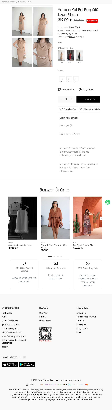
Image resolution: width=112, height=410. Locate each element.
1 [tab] (50, 256)
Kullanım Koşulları (10, 328)
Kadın (13, 2)
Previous (9, 218)
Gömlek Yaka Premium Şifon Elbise (54, 246)
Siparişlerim (81, 324)
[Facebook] (20, 357)
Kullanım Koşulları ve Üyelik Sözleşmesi (14, 341)
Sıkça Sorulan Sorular (12, 332)
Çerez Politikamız (10, 320)
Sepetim (80, 320)
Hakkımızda (7, 313)
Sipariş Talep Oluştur (86, 316)
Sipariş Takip (45, 320)
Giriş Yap (43, 313)
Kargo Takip (82, 328)
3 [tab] (58, 256)
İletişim (5, 346)
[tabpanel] (23, 220)
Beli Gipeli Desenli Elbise (84, 245)
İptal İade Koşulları (10, 324)
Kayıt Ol (42, 316)
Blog (78, 332)
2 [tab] (54, 256)
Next (101, 218)
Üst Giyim (21, 2)
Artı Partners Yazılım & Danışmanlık (66, 380)
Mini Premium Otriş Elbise (19, 245)
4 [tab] (61, 256)
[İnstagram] (23, 357)
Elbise (29, 2)
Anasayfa (5, 2)
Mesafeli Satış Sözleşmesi (14, 336)
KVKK (4, 316)
